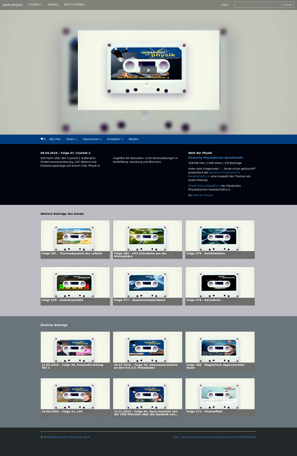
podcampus (12, 5)
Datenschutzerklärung (203, 437)
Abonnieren (92, 139)
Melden (134, 139)
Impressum (227, 437)
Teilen (71, 139)
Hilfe (241, 437)
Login (224, 4)
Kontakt (251, 437)
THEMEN (35, 4)
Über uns (179, 437)
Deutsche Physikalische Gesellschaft (215, 157)
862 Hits (54, 139)
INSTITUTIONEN (74, 4)
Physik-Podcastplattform (204, 185)
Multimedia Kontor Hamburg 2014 (66, 437)
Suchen (287, 4)
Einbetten (115, 139)
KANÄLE (53, 4)
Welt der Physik (203, 195)
